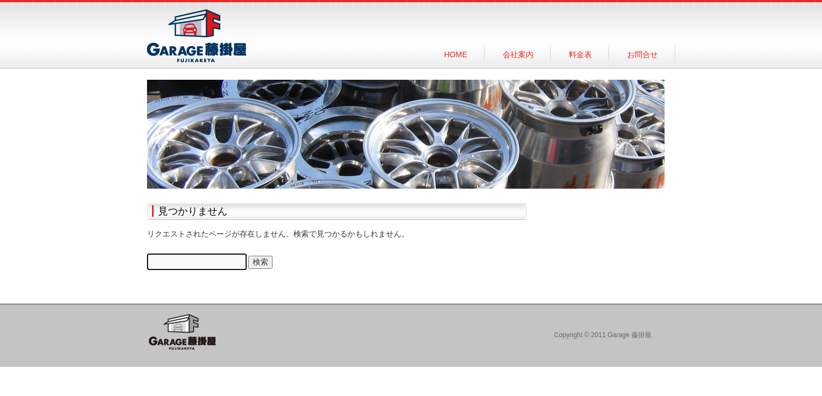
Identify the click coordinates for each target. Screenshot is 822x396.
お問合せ (642, 54)
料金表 (580, 54)
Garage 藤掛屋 (196, 36)
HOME (455, 54)
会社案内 (518, 54)
